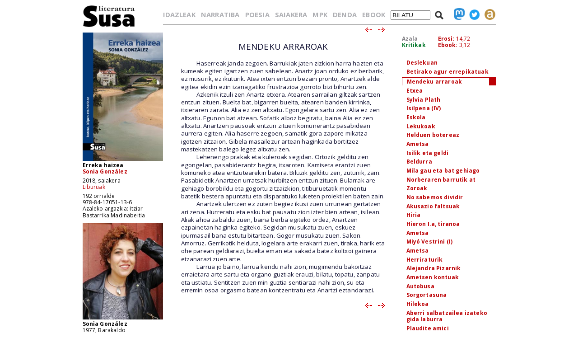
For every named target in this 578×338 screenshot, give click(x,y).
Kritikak (414, 45)
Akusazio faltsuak (433, 206)
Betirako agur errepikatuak (447, 71)
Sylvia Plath (423, 99)
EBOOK (373, 14)
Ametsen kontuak (432, 277)
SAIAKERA (291, 14)
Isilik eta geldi (427, 153)
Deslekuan (422, 62)
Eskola (416, 117)
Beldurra (419, 161)
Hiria (413, 215)
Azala (410, 38)
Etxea (414, 90)
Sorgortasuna (426, 295)
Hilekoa (417, 304)
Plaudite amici (427, 328)
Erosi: (446, 38)
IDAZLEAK (179, 14)
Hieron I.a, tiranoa (433, 224)
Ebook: (448, 45)
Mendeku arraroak (434, 81)
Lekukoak (420, 126)
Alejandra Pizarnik (433, 268)
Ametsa (417, 144)
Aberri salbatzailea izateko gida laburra (446, 316)
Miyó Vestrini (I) (429, 241)
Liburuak (94, 187)
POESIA (257, 14)
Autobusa (420, 286)
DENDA (345, 14)
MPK (319, 14)
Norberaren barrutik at (441, 179)
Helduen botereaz (433, 135)
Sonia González (105, 171)
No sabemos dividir (434, 197)
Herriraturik (424, 259)
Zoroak (417, 188)
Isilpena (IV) (423, 108)
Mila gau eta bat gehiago (443, 170)
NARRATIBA (220, 14)
